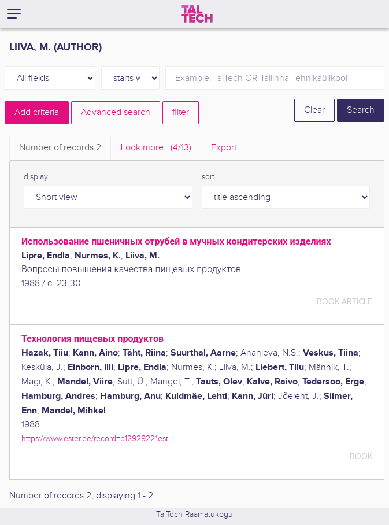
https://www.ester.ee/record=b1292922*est (94, 438)
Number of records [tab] (60, 147)
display (36, 177)
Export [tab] (223, 147)
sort (208, 177)
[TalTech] (197, 14)
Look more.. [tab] (156, 147)
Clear (314, 110)
